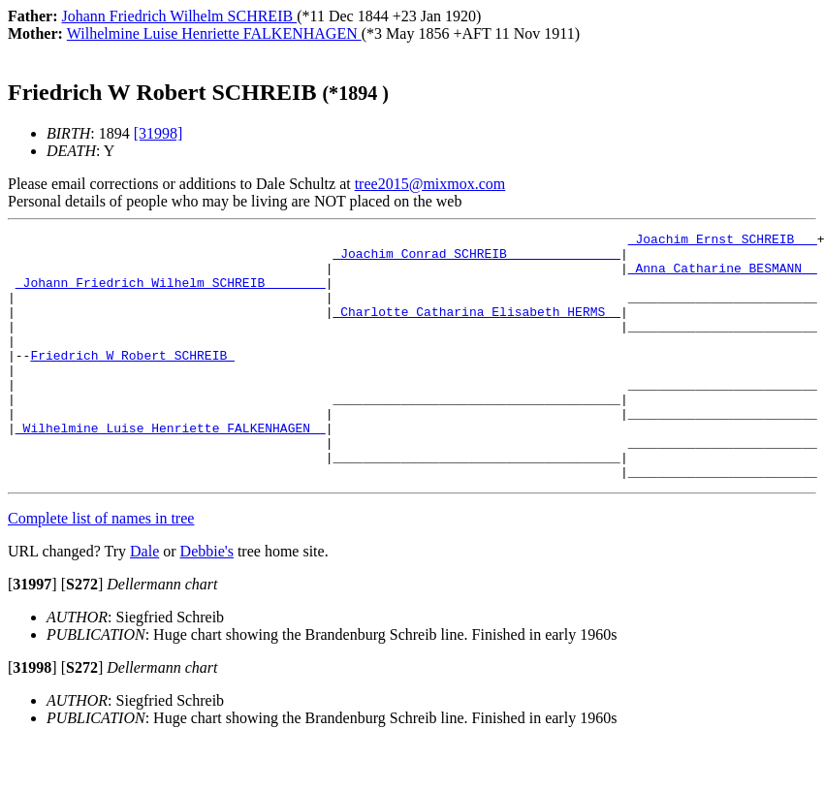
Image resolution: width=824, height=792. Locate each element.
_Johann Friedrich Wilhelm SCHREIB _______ (171, 293)
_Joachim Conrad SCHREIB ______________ (476, 259)
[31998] (158, 133)
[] (32, 633)
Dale (144, 600)
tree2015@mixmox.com (430, 183)
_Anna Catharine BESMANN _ (722, 276)
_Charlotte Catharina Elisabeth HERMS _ (476, 328)
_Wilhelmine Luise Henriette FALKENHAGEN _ (171, 468)
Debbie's (207, 600)
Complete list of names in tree (101, 567)
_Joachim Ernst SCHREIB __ (722, 241)
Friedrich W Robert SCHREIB (132, 381)
